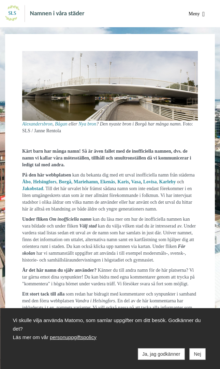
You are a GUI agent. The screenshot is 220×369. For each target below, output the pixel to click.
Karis (123, 181)
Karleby (167, 181)
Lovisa (150, 181)
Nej (197, 354)
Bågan (61, 124)
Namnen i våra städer (57, 13)
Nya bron (87, 124)
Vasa (136, 181)
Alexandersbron (37, 124)
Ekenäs (107, 181)
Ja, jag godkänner (161, 354)
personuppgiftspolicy (73, 337)
